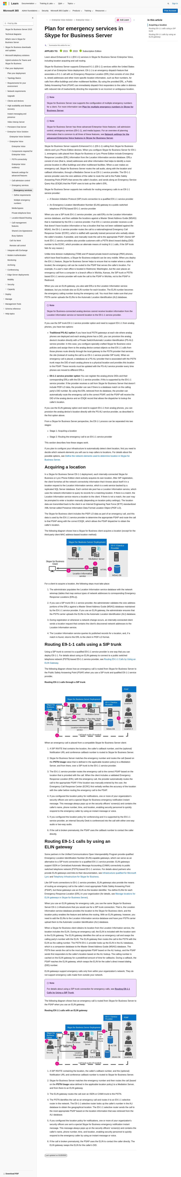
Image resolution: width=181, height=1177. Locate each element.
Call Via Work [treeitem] (15, 241)
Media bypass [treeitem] (17, 208)
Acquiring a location (158, 25)
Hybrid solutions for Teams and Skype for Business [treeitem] (18, 62)
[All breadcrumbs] (47, 20)
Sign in (175, 3)
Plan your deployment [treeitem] (16, 73)
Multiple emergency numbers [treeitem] (22, 201)
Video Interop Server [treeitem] (16, 122)
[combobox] (18, 23)
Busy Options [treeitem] (17, 236)
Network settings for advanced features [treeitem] (20, 174)
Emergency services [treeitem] (23, 190)
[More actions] (134, 20)
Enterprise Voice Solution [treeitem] (20, 137)
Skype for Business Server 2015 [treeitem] (18, 29)
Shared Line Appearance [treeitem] (22, 231)
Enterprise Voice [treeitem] (18, 146)
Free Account (170, 11)
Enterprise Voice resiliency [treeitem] (18, 166)
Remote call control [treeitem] (18, 245)
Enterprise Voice (83, 20)
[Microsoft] (5, 3)
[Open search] (168, 3)
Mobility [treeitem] (10, 279)
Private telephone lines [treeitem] (21, 213)
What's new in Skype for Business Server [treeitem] (15, 40)
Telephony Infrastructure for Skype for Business (76, 877)
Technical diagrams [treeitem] (13, 34)
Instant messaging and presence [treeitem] (16, 115)
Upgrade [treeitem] (11, 96)
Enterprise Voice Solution (62, 20)
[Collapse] (33, 17)
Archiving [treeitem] (11, 265)
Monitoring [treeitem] (11, 260)
